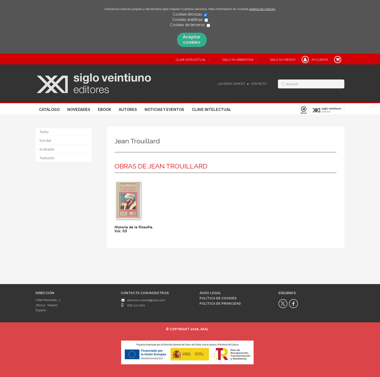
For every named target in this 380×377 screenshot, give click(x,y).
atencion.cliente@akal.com (146, 300)
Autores (128, 109)
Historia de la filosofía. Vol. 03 (134, 229)
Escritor (45, 141)
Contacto (259, 84)
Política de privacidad (220, 303)
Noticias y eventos (164, 109)
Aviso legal (210, 293)
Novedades (78, 109)
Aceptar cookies (192, 40)
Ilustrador (47, 149)
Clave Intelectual (211, 109)
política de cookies (262, 9)
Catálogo (49, 109)
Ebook (104, 109)
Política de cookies (218, 298)
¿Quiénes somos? (231, 84)
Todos (44, 132)
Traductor (47, 158)
